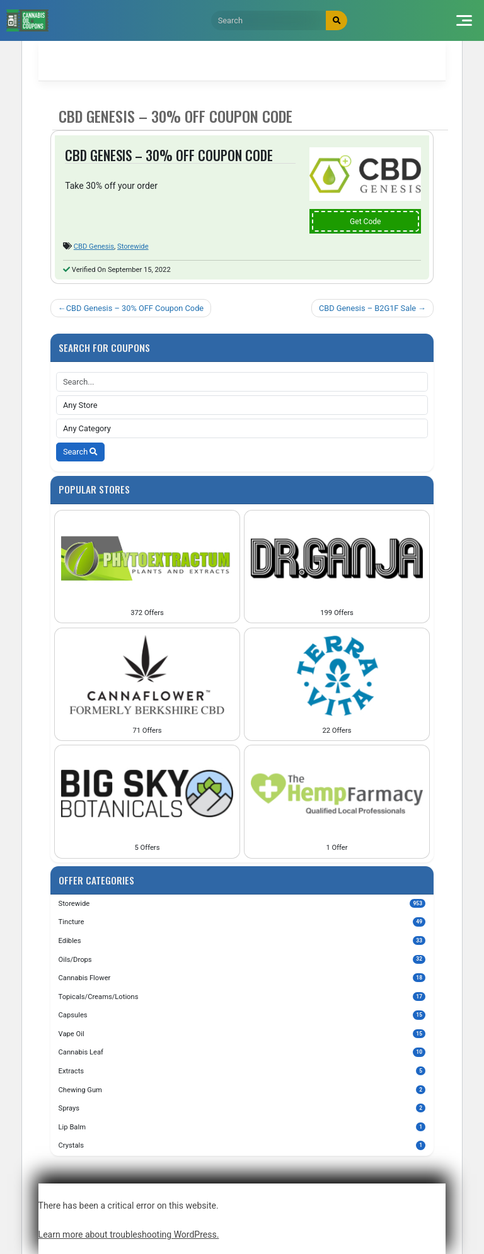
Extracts (242, 1070)
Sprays (242, 1108)
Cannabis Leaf (242, 1052)
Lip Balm (242, 1126)
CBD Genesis (94, 246)
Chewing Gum (242, 1089)
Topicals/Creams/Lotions (242, 996)
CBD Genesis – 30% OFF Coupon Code (135, 308)
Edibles (242, 940)
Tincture (242, 921)
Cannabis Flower (242, 977)
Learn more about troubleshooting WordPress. (128, 1234)
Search (80, 451)
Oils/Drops (242, 959)
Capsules (242, 1014)
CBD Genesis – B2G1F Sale (367, 308)
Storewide (133, 246)
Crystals (242, 1145)
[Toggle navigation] (464, 20)
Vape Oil (242, 1033)
